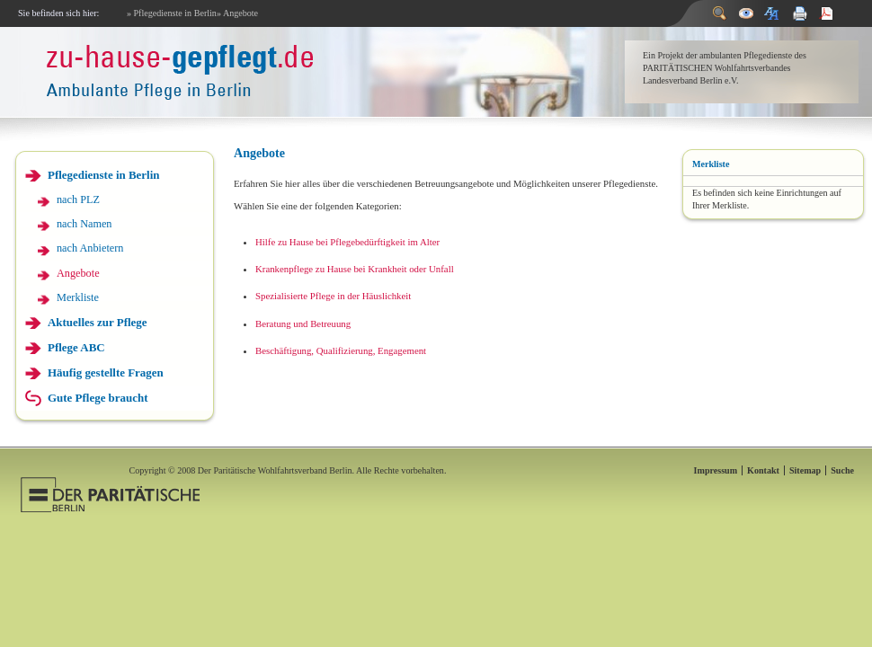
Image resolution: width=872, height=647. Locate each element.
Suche (842, 470)
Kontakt (763, 470)
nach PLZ (78, 199)
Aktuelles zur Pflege (97, 322)
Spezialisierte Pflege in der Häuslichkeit (333, 295)
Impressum (716, 470)
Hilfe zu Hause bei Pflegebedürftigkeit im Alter (347, 241)
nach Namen (84, 223)
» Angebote (237, 13)
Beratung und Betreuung (303, 323)
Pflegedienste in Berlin (103, 175)
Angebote (78, 273)
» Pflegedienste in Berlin (172, 13)
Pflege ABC (76, 347)
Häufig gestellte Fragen (106, 372)
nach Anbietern (90, 248)
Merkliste (78, 297)
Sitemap (805, 470)
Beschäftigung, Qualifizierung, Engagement (340, 350)
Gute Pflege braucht (98, 397)
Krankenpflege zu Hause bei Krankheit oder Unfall (354, 268)
